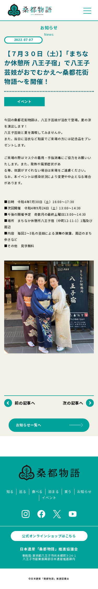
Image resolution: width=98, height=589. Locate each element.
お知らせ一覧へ (28, 424)
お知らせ (84, 492)
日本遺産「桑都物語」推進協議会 (49, 548)
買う (68, 492)
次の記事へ (73, 403)
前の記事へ (25, 403)
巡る (22, 492)
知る (10, 492)
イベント (49, 498)
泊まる (53, 492)
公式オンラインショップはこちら (49, 535)
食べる (37, 492)
